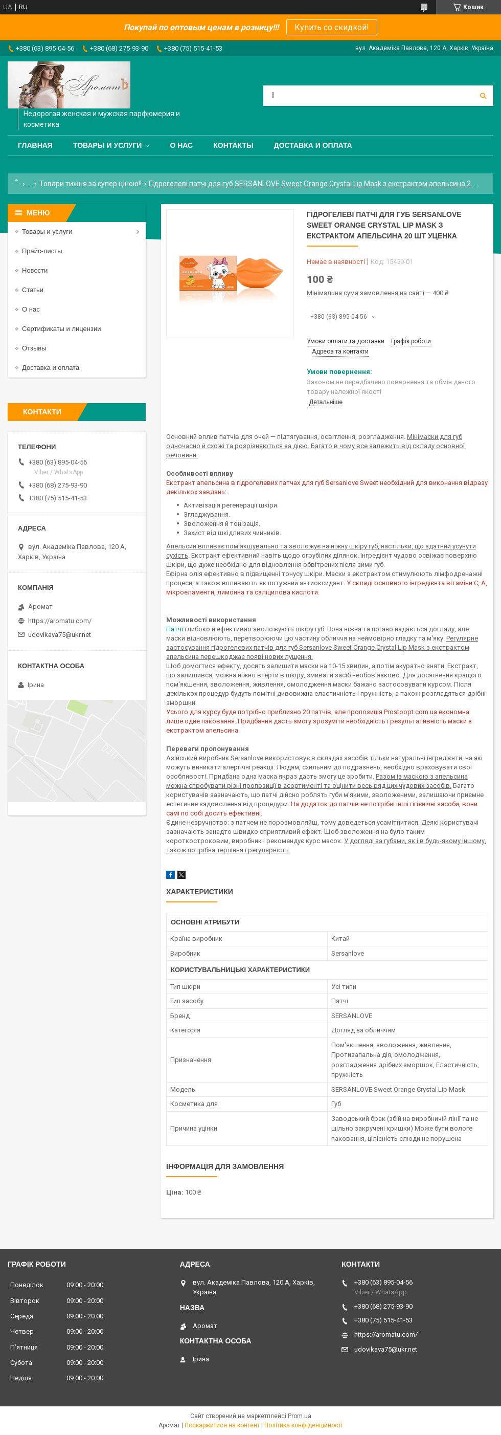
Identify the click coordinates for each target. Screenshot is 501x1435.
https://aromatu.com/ (60, 621)
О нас (181, 145)
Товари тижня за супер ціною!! (90, 184)
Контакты (233, 145)
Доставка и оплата (313, 145)
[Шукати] (483, 95)
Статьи (32, 290)
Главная (35, 145)
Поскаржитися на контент (222, 1425)
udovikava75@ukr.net (59, 634)
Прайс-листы (42, 251)
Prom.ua (299, 1416)
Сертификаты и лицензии (61, 329)
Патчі (174, 629)
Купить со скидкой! (331, 27)
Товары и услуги (107, 145)
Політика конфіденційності (303, 1425)
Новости (35, 270)
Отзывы (34, 348)
